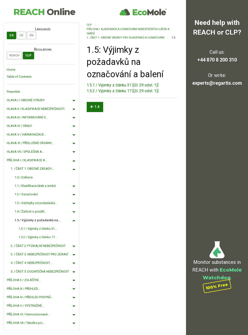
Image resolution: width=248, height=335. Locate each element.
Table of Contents (19, 76)
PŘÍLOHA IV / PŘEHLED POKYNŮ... (30, 297)
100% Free (217, 286)
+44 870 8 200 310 (217, 60)
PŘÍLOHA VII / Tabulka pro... (26, 323)
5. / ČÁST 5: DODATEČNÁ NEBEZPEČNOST (40, 271)
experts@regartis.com (217, 83)
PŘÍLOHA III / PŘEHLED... (23, 288)
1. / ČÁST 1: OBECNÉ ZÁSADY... (32, 168)
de (21, 35)
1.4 (94, 107)
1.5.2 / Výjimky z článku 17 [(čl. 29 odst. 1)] (122, 91)
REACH (44, 12)
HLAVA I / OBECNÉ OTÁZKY (26, 100)
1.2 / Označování (26, 194)
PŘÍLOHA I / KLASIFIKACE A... (27, 160)
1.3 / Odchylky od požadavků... (36, 203)
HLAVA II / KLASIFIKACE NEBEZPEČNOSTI (35, 109)
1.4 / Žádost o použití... (30, 211)
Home (11, 69)
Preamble (13, 91)
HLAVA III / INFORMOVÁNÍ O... (27, 117)
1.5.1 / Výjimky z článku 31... (37, 228)
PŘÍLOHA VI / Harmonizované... (28, 314)
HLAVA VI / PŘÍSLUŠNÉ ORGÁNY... (30, 143)
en (31, 35)
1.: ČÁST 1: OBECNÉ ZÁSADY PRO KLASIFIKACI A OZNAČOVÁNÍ (125, 37)
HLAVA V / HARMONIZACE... (26, 134)
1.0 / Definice (24, 177)
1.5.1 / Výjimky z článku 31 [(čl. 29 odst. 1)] (122, 85)
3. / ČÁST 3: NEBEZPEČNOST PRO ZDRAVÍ (39, 254)
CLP (28, 55)
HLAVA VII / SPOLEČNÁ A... (25, 151)
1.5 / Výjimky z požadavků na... (38, 220)
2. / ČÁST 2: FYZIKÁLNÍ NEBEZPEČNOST (38, 246)
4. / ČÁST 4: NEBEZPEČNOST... (31, 263)
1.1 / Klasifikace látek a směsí (35, 186)
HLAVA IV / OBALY (19, 126)
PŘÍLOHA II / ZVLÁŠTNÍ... (24, 280)
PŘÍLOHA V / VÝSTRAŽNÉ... (25, 305)
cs (11, 35)
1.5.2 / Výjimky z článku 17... (37, 237)
